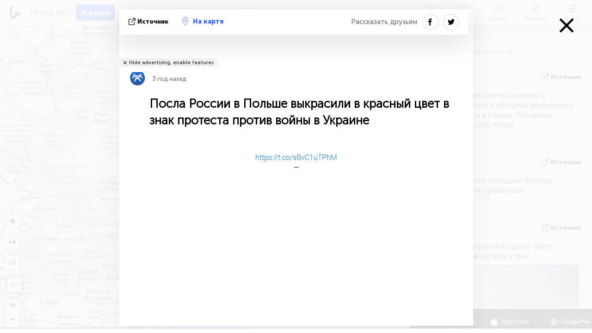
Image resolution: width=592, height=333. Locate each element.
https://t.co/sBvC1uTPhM (296, 157)
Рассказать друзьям (384, 22)
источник (149, 21)
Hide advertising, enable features (171, 63)
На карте (203, 21)
